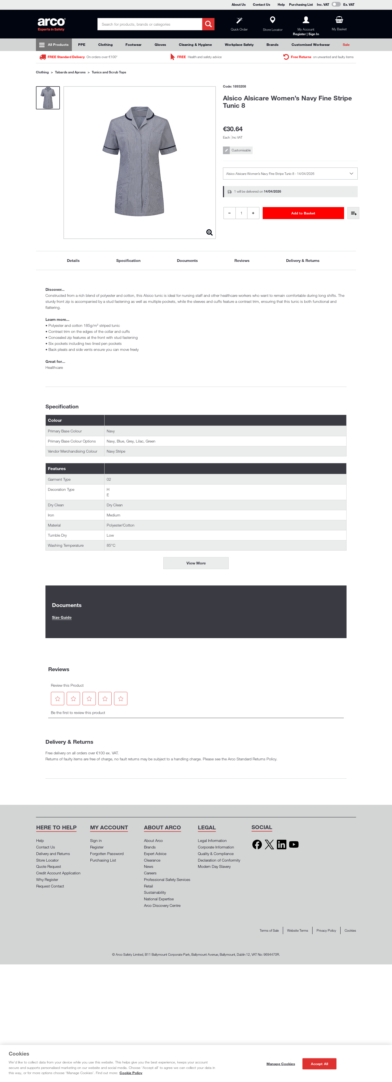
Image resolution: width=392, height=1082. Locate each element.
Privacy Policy (326, 930)
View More (196, 563)
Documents (187, 260)
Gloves (160, 44)
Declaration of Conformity (219, 860)
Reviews (242, 260)
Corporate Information (216, 847)
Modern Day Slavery (214, 866)
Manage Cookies (281, 1063)
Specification (128, 260)
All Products (58, 44)
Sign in (96, 840)
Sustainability (155, 892)
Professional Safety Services (167, 879)
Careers (150, 873)
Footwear (133, 44)
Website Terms (297, 930)
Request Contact (50, 886)
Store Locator (47, 860)
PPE (81, 44)
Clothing (105, 44)
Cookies (350, 930)
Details (73, 260)
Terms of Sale (269, 930)
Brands (272, 44)
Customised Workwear (311, 44)
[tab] (73, 260)
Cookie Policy (131, 1073)
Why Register (47, 879)
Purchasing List (301, 4)
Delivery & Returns (303, 260)
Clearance (152, 860)
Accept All (319, 1063)
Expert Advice (155, 853)
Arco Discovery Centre (162, 905)
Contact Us (261, 4)
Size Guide (62, 617)
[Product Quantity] (241, 213)
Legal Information (212, 840)
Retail (148, 886)
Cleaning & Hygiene (195, 44)
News (148, 866)
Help (281, 4)
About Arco (153, 840)
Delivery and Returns (53, 853)
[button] (58, 699)
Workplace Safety (239, 44)
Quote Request (48, 866)
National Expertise (159, 898)
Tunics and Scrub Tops (109, 72)
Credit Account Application (58, 873)
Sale (346, 44)
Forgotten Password (107, 853)
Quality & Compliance (216, 853)
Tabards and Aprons (70, 72)
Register (96, 847)
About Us (239, 4)
